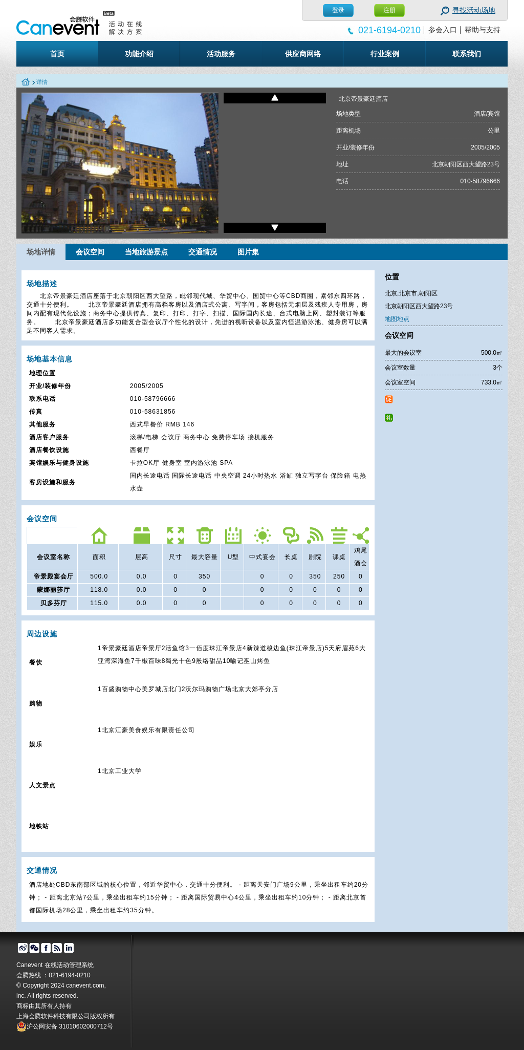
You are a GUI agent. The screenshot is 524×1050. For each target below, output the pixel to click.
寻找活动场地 (473, 10)
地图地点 (397, 319)
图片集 (248, 252)
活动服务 (221, 54)
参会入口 (442, 30)
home (25, 82)
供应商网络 (303, 54)
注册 (389, 10)
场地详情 (41, 252)
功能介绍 (139, 54)
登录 (338, 10)
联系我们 (466, 54)
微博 (22, 948)
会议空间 (90, 252)
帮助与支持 (482, 30)
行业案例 (384, 54)
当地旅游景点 (146, 252)
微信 (34, 948)
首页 (57, 54)
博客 (57, 948)
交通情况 (202, 252)
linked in (69, 948)
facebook (46, 948)
